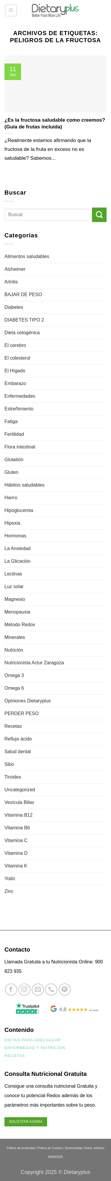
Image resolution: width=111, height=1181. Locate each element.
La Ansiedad (17, 548)
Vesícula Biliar (19, 802)
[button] (11, 10)
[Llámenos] (51, 989)
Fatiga (10, 421)
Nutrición (13, 650)
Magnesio (14, 599)
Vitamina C (16, 840)
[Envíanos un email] (38, 989)
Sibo (9, 764)
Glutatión (13, 459)
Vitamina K (15, 865)
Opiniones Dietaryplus (27, 700)
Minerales (14, 637)
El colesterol (17, 358)
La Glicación (17, 561)
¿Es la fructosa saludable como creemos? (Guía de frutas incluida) (54, 123)
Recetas (13, 726)
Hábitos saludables (24, 484)
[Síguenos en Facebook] (11, 989)
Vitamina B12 (18, 815)
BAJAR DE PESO (23, 294)
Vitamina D (16, 853)
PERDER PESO (21, 713)
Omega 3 (14, 675)
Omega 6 (14, 688)
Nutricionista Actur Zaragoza (34, 662)
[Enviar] (99, 215)
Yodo (9, 878)
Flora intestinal (19, 446)
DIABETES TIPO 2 (24, 319)
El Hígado (14, 370)
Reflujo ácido (18, 738)
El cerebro (15, 345)
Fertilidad (14, 434)
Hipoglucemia (18, 510)
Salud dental (17, 751)
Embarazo (15, 383)
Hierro (10, 497)
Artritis (11, 281)
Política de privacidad (21, 1148)
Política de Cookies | (50, 1148)
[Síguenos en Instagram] (24, 989)
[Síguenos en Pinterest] (65, 989)
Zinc (8, 891)
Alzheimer (14, 269)
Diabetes (13, 307)
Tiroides (12, 776)
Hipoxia (12, 523)
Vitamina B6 (17, 827)
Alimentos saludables (26, 256)
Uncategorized (19, 789)
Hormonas (15, 535)
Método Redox (19, 624)
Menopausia (17, 611)
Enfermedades (19, 396)
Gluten (11, 472)
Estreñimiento (18, 408)
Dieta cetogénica (22, 332)
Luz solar (14, 586)
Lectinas (13, 573)
